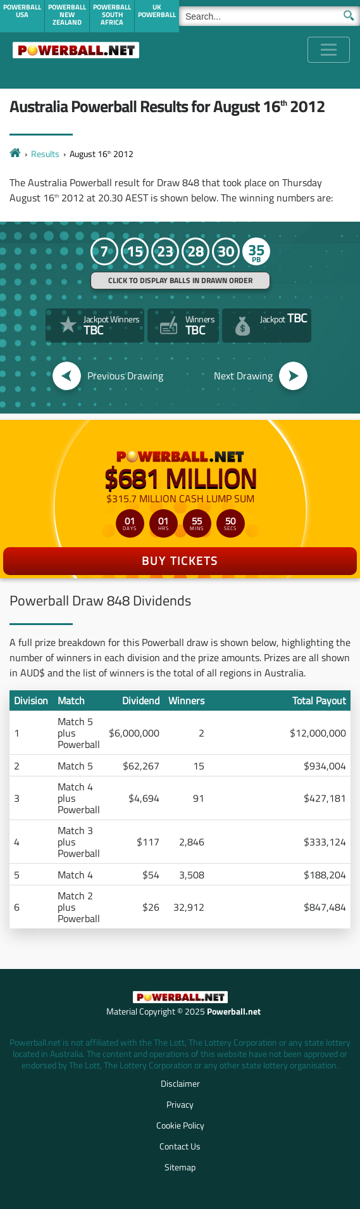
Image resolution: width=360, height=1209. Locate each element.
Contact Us (180, 1146)
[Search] (269, 16)
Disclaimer (180, 1083)
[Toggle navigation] (328, 50)
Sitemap (180, 1167)
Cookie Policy (180, 1125)
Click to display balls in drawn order (180, 280)
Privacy (180, 1104)
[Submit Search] (349, 14)
